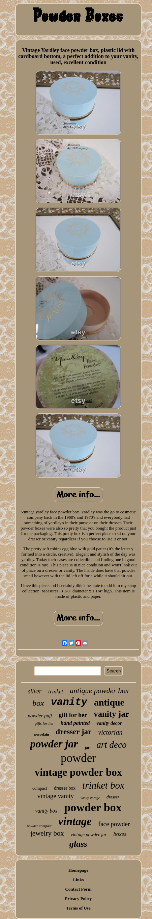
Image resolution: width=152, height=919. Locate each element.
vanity (69, 702)
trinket (55, 691)
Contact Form (78, 889)
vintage (75, 821)
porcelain (41, 734)
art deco (111, 745)
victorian (110, 732)
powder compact (39, 826)
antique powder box (99, 690)
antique (109, 702)
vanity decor (109, 723)
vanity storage (90, 798)
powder (78, 758)
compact (39, 788)
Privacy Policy (78, 898)
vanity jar (111, 713)
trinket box (103, 785)
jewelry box (47, 833)
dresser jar (73, 731)
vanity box (46, 811)
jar (87, 747)
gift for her (73, 715)
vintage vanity (55, 795)
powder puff (40, 715)
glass (78, 844)
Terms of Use (78, 908)
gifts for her (44, 723)
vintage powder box (78, 772)
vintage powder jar (89, 834)
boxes (119, 834)
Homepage (78, 870)
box (38, 703)
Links (78, 879)
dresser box (64, 788)
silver (34, 691)
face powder (114, 823)
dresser (113, 796)
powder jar (54, 744)
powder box (92, 807)
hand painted (75, 723)
